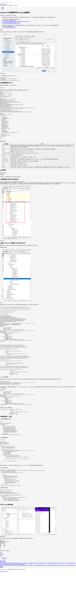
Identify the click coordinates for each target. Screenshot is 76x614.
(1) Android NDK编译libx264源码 (8, 26)
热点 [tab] (3, 603)
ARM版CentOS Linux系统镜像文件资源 (19, 606)
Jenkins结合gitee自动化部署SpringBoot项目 (54, 604)
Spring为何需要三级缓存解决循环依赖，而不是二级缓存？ (11, 604)
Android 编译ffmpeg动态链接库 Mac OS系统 (54, 606)
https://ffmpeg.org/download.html (10, 75)
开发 (3, 8)
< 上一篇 (1, 594)
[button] (1, 593)
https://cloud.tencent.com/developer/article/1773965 (11, 23)
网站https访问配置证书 (41, 604)
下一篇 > (1, 595)
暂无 (3, 581)
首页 (3, 7)
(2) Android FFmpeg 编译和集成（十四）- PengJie (11, 22)
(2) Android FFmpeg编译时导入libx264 (9, 27)
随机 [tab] (4, 603)
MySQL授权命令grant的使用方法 (6, 606)
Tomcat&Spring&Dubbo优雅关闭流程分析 (29, 604)
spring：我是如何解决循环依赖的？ (39, 606)
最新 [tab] (1, 603)
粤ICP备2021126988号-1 (4, 612)
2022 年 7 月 (4, 600)
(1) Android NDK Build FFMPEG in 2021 (9, 20)
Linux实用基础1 (30, 606)
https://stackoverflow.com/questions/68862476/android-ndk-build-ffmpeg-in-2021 (16, 21)
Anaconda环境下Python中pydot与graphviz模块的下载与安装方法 (13, 605)
